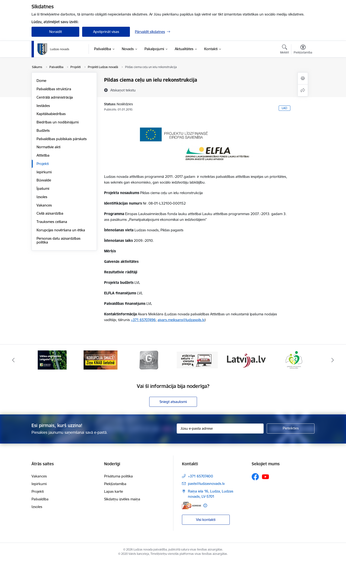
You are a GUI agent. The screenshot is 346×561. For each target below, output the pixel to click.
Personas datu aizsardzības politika (58, 240)
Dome (41, 80)
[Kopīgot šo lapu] (303, 90)
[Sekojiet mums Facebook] (255, 476)
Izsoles (42, 197)
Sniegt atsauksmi (173, 401)
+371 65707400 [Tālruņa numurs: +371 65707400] (200, 476)
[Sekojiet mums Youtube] (265, 476)
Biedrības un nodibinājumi (58, 122)
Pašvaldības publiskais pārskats (62, 139)
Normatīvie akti (48, 147)
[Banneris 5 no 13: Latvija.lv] (245, 359)
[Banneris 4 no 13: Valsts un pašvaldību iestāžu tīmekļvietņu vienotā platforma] (197, 359)
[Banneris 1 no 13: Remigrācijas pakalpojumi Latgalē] (52, 359)
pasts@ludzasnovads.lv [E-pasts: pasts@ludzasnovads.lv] (206, 483)
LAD (284, 108)
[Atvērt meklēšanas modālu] (284, 50)
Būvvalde (44, 180)
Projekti (43, 163)
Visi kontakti (205, 519)
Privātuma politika (118, 476)
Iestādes (43, 105)
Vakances (44, 205)
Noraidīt (55, 31)
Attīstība (43, 155)
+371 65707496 (143, 320)
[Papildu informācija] (205, 505)
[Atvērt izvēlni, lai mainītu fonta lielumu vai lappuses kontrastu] (302, 50)
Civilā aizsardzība (50, 213)
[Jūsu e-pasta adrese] (220, 428)
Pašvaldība (40, 499)
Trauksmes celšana (52, 221)
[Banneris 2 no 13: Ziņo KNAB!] (100, 359)
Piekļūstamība (115, 484)
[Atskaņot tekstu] (123, 90)
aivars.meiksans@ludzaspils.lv (181, 320)
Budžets (43, 130)
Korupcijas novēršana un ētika (61, 230)
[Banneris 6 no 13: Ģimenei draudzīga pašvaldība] (294, 359)
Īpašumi (43, 188)
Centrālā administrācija (55, 97)
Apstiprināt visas (106, 31)
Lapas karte (113, 491)
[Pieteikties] (290, 428)
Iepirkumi (44, 172)
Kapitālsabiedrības (51, 113)
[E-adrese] (191, 505)
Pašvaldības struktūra (54, 89)
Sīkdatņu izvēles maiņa (122, 499)
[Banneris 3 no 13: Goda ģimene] (148, 359)
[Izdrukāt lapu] (303, 78)
